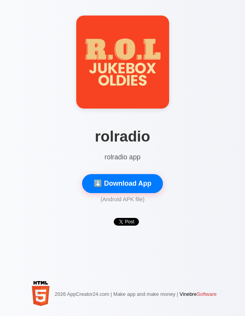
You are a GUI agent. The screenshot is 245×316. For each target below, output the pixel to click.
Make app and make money (144, 294)
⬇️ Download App (122, 183)
